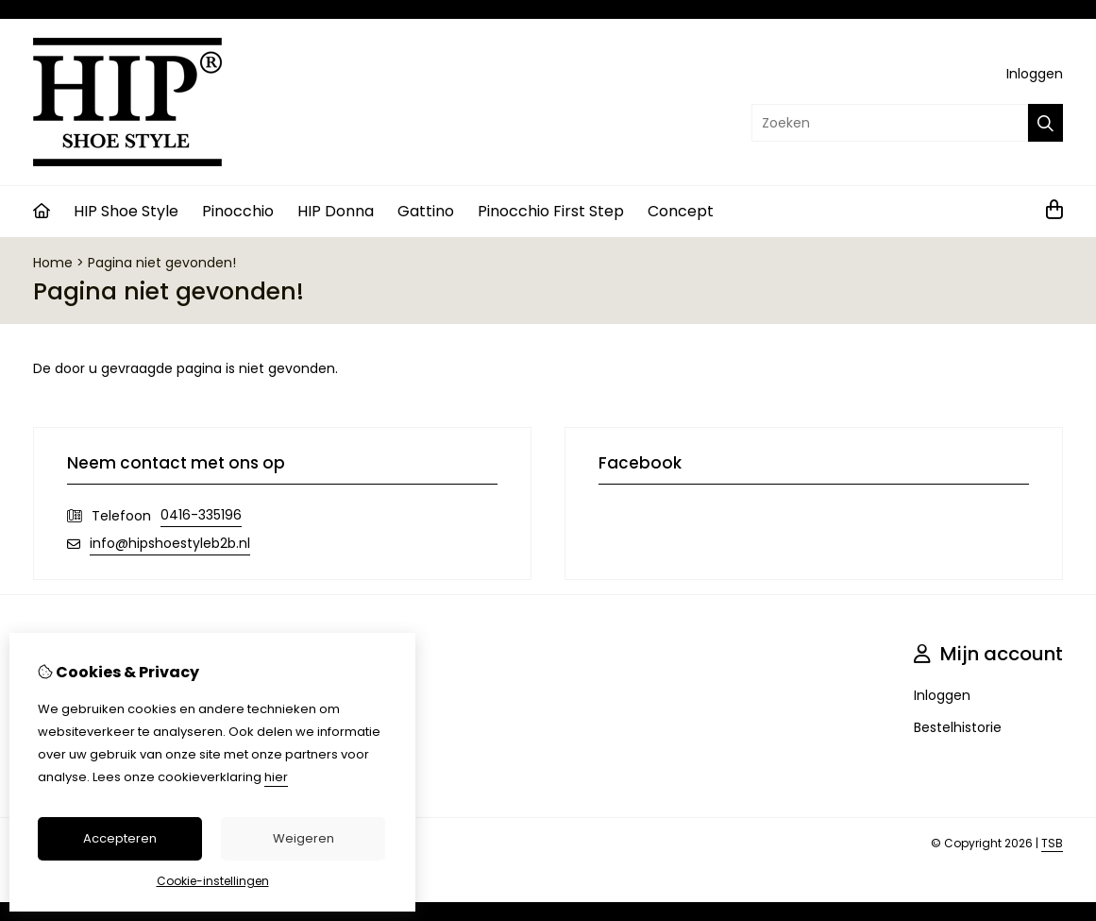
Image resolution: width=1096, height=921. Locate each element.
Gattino (425, 211)
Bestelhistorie (958, 727)
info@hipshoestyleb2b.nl (170, 543)
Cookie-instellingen (213, 881)
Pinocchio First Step (551, 211)
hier (276, 777)
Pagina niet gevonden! (162, 262)
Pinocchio (238, 211)
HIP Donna (335, 211)
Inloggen (1034, 73)
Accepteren (120, 838)
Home (53, 262)
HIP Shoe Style (126, 211)
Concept (681, 211)
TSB (1052, 843)
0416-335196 (201, 514)
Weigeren (303, 838)
